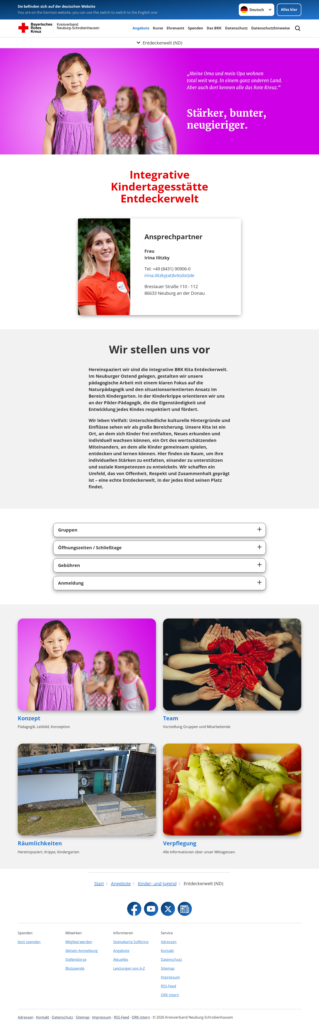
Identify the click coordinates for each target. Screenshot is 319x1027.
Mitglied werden (78, 941)
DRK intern (170, 994)
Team (170, 718)
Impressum (170, 977)
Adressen (169, 941)
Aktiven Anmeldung (81, 950)
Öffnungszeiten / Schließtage (90, 548)
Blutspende (74, 968)
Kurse (158, 28)
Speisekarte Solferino (131, 941)
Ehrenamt (175, 28)
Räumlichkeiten (40, 843)
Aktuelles (120, 959)
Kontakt (167, 950)
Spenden (195, 28)
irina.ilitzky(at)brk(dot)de (169, 275)
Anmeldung (71, 583)
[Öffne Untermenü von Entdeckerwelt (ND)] (159, 42)
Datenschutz (236, 28)
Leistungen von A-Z (129, 968)
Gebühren (69, 565)
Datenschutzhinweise (270, 28)
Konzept (29, 718)
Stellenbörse (75, 959)
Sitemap (168, 968)
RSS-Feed (168, 986)
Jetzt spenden (29, 941)
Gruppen (67, 530)
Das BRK (214, 28)
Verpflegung (179, 843)
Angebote (140, 28)
